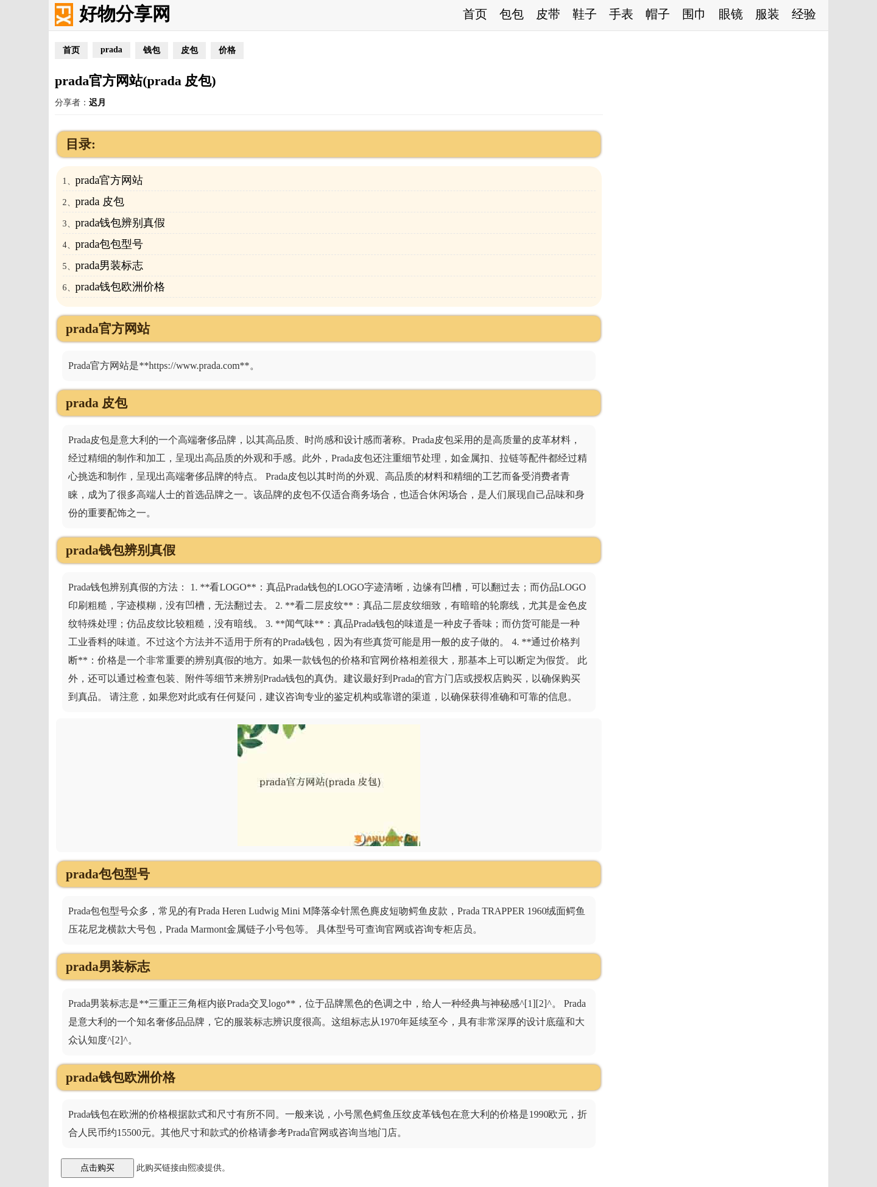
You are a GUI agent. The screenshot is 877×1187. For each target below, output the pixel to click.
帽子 (658, 14)
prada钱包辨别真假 (121, 223)
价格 (227, 50)
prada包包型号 (110, 244)
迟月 (97, 102)
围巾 (694, 14)
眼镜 (731, 14)
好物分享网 (125, 14)
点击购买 (97, 1167)
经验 (804, 14)
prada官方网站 (110, 180)
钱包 (151, 50)
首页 (475, 14)
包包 (511, 14)
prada (111, 49)
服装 (767, 14)
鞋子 (584, 14)
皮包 (189, 50)
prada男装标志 (110, 265)
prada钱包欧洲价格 (121, 287)
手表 (621, 14)
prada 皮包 (100, 201)
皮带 (548, 14)
